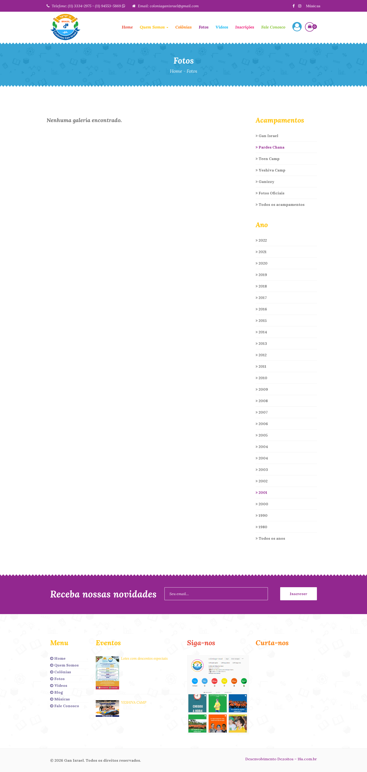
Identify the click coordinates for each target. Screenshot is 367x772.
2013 (261, 343)
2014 (261, 332)
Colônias (183, 27)
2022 (261, 240)
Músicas (313, 6)
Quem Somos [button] (154, 27)
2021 (261, 251)
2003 (262, 469)
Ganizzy (265, 181)
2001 (261, 492)
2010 (261, 377)
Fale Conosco (273, 27)
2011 (261, 366)
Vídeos (222, 27)
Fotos (204, 27)
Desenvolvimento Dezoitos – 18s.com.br (281, 759)
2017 (261, 297)
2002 (262, 481)
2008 (262, 400)
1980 (261, 526)
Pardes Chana (270, 147)
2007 (262, 412)
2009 (262, 389)
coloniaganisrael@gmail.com (174, 6)
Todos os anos (270, 538)
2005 (262, 435)
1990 (262, 515)
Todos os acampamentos (280, 204)
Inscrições (244, 27)
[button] (297, 27)
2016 (261, 309)
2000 (262, 504)
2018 (261, 286)
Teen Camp (267, 158)
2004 (262, 446)
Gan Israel (267, 135)
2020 (262, 263)
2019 (261, 274)
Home (127, 27)
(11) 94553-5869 (110, 6)
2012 (261, 355)
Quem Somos (64, 665)
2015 (261, 320)
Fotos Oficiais (270, 193)
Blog (56, 692)
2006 (262, 423)
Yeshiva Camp (270, 170)
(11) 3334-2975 (79, 6)
